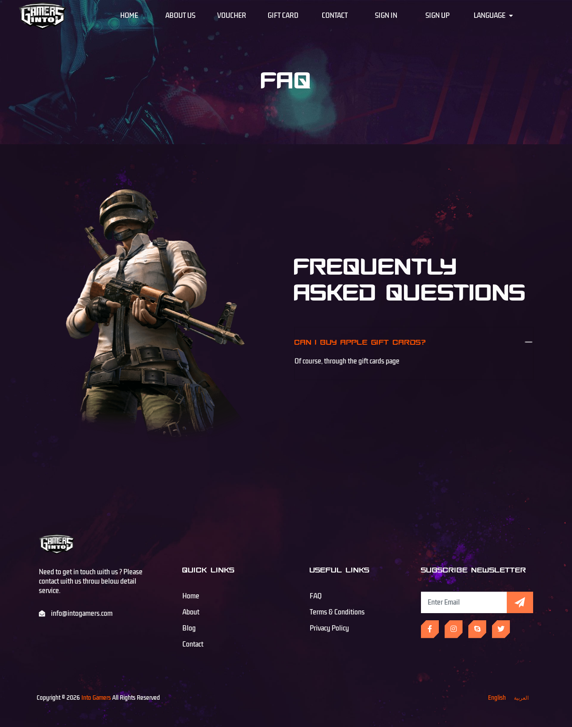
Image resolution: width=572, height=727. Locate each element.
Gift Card (283, 16)
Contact (335, 16)
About (190, 612)
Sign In (386, 16)
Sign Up (437, 16)
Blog (189, 628)
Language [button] (493, 16)
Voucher (231, 16)
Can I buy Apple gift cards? (362, 342)
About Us (180, 16)
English (497, 698)
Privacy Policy (329, 628)
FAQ (316, 596)
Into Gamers (96, 698)
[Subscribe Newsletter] (464, 602)
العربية (521, 698)
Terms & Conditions (337, 612)
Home (129, 16)
